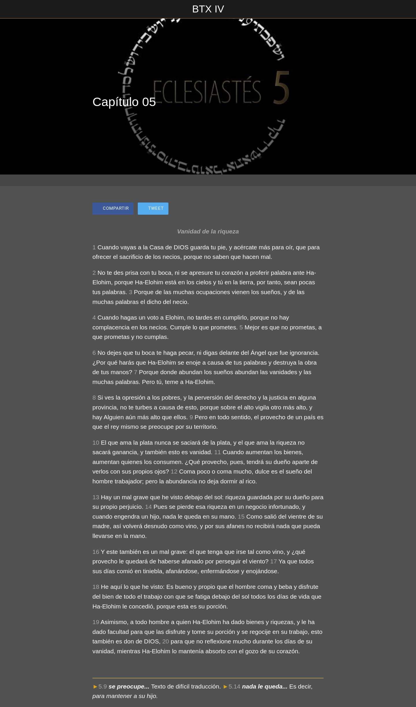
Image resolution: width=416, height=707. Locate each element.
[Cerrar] (11, 9)
